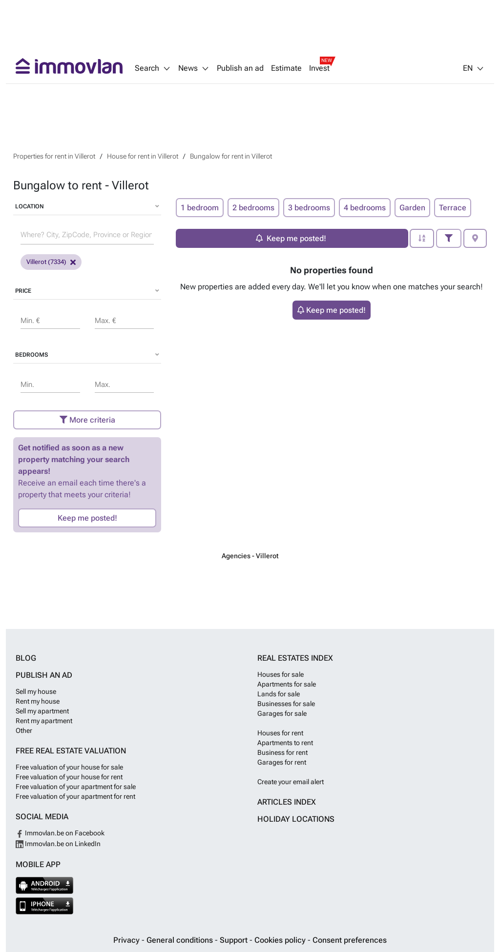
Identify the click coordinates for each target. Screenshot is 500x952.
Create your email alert (290, 782)
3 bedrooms (309, 207)
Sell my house (36, 691)
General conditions (180, 940)
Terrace (452, 207)
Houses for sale (280, 674)
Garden (412, 207)
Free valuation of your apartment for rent (75, 796)
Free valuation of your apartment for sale (76, 786)
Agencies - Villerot (250, 556)
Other (24, 730)
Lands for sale (278, 694)
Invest (319, 68)
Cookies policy (281, 940)
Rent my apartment (44, 721)
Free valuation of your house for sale (69, 767)
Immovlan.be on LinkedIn (58, 844)
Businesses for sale (286, 704)
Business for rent (282, 752)
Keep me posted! (87, 518)
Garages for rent (281, 762)
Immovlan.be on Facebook (60, 833)
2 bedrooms (253, 207)
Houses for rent (280, 733)
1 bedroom (200, 207)
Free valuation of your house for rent (69, 777)
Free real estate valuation (71, 750)
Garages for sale (282, 713)
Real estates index (295, 658)
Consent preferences (349, 940)
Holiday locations (295, 819)
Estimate (286, 68)
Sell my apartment (42, 711)
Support (235, 940)
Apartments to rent (285, 743)
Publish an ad (240, 68)
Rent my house (38, 701)
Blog (26, 658)
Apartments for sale (286, 684)
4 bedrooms (365, 207)
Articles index (286, 802)
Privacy (127, 940)
